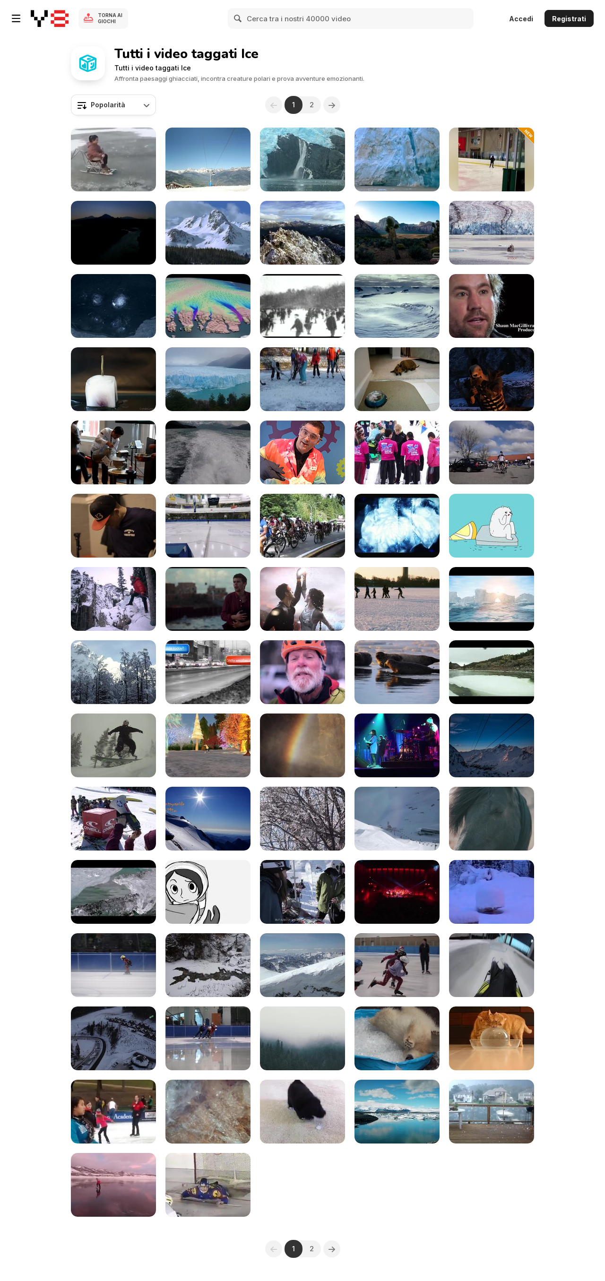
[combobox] (113, 105)
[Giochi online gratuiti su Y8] (49, 18)
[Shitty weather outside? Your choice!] (208, 672)
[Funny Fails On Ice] (491, 159)
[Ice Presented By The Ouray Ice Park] (113, 599)
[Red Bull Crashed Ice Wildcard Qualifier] (113, 526)
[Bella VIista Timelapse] (491, 745)
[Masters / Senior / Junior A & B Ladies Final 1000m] (208, 526)
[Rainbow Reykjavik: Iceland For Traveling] (397, 892)
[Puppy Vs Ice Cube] (302, 1111)
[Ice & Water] (491, 672)
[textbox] (113, 105)
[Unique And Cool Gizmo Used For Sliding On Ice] (113, 159)
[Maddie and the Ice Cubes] (397, 379)
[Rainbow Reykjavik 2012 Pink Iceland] (397, 745)
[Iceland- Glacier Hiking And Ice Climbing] (302, 745)
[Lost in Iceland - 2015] (397, 672)
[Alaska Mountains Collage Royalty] (113, 233)
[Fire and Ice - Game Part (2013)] (491, 379)
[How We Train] (397, 965)
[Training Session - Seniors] (208, 1038)
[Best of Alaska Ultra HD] (491, 233)
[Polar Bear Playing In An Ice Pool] (397, 1038)
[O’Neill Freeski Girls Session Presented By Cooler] (113, 819)
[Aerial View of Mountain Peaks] (302, 233)
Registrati (569, 19)
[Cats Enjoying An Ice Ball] (491, 1038)
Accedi (521, 19)
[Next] (331, 104)
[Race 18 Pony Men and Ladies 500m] (113, 965)
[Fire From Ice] (208, 1111)
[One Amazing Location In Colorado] (302, 672)
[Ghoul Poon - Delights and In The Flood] (397, 526)
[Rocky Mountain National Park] (208, 233)
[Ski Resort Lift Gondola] (208, 159)
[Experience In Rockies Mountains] (208, 965)
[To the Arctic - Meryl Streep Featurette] (397, 306)
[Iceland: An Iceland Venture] (113, 892)
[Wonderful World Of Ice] (491, 599)
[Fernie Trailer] (113, 745)
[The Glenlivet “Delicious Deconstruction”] (113, 452)
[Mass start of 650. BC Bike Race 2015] (302, 526)
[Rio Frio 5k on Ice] (397, 452)
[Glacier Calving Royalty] (397, 159)
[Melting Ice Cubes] (113, 306)
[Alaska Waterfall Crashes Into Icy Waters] (302, 159)
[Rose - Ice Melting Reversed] (113, 379)
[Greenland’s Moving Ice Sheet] (208, 306)
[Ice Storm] (302, 819)
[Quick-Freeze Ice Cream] (302, 452)
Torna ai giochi (110, 18)
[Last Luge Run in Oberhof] (491, 965)
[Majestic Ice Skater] (113, 1111)
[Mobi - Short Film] (208, 599)
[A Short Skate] (208, 892)
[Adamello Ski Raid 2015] (302, 965)
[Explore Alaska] (208, 452)
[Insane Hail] (491, 1111)
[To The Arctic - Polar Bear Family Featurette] (491, 306)
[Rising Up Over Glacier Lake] (397, 1111)
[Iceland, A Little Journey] (491, 819)
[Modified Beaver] (208, 819)
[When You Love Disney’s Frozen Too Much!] (113, 1185)
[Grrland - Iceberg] (491, 526)
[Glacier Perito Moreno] (208, 379)
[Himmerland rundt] (491, 452)
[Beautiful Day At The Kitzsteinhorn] (397, 819)
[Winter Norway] (397, 599)
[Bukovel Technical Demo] (113, 1038)
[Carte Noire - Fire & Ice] (302, 599)
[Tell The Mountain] (113, 672)
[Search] (238, 18)
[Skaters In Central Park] (302, 306)
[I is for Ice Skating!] (208, 745)
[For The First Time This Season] (302, 892)
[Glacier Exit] (302, 1038)
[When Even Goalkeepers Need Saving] (208, 1185)
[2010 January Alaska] (491, 892)
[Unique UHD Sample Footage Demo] (397, 233)
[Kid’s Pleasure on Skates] (302, 379)
